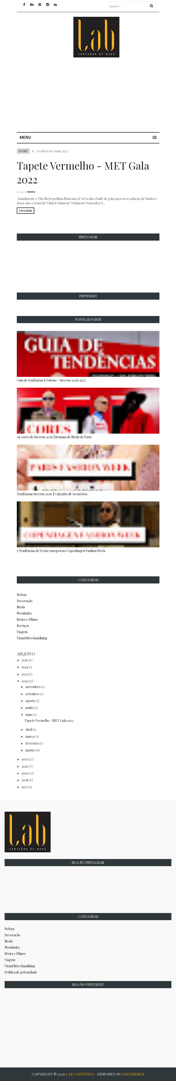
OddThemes (133, 1074)
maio (29, 714)
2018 (25, 780)
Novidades (24, 613)
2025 (25, 660)
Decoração (24, 601)
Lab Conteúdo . (81, 1074)
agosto (30, 701)
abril (29, 729)
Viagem (22, 632)
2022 (25, 681)
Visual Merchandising (32, 638)
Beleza (21, 594)
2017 (25, 787)
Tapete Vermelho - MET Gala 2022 (49, 720)
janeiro (30, 750)
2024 (25, 667)
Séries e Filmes (27, 619)
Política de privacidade (21, 972)
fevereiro (32, 743)
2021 (25, 759)
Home (23, 151)
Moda (31, 191)
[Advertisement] (96, 96)
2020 (25, 766)
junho (30, 707)
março (30, 736)
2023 (25, 674)
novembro (33, 687)
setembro (32, 694)
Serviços (23, 625)
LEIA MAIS (25, 210)
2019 (25, 773)
